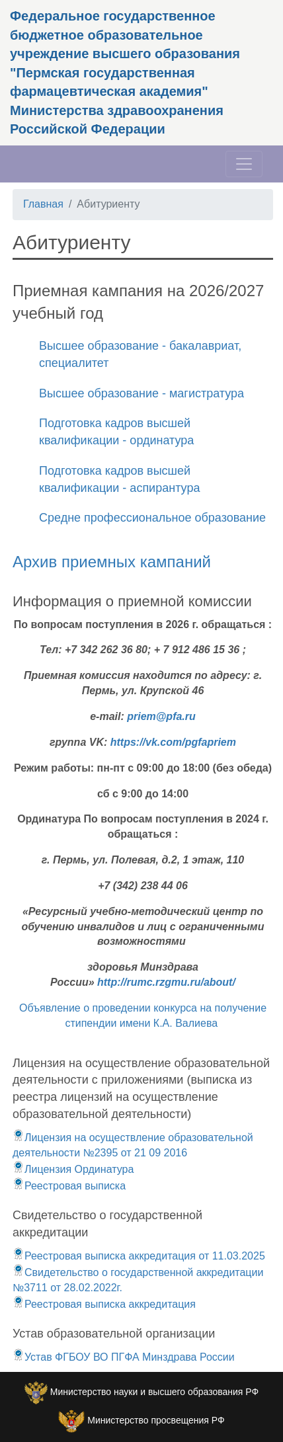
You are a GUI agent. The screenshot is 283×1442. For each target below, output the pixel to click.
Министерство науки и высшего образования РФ (154, 1391)
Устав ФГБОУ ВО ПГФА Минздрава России (124, 1357)
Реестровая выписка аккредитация (104, 1304)
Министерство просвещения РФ (155, 1420)
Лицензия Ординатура (73, 1169)
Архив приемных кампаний (112, 562)
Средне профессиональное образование (152, 517)
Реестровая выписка (69, 1185)
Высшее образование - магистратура (141, 393)
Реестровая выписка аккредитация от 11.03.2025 (139, 1256)
